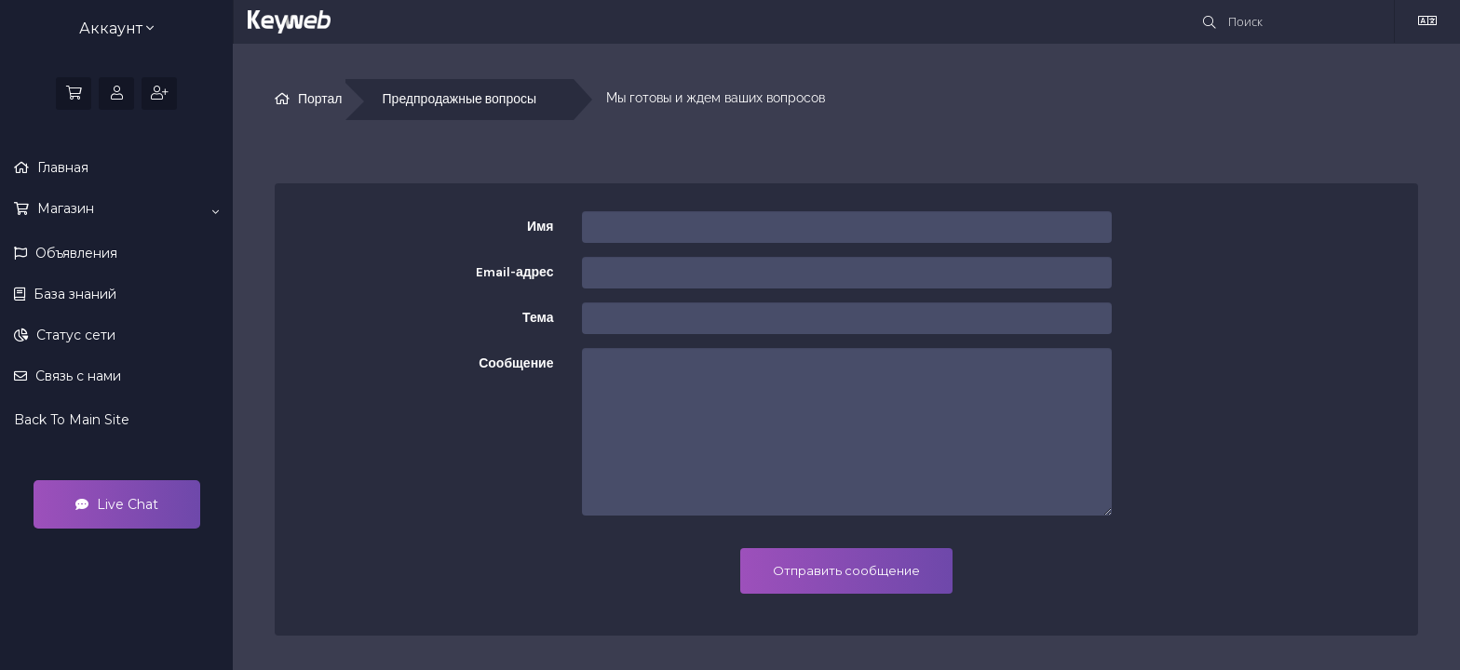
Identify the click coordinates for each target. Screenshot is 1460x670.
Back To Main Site (71, 419)
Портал (320, 99)
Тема (537, 318)
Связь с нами (76, 376)
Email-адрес (515, 272)
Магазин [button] (126, 209)
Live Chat (116, 504)
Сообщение (516, 363)
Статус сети (74, 335)
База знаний (73, 294)
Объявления (74, 253)
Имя (540, 226)
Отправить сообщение (846, 570)
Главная (61, 167)
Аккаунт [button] (116, 28)
